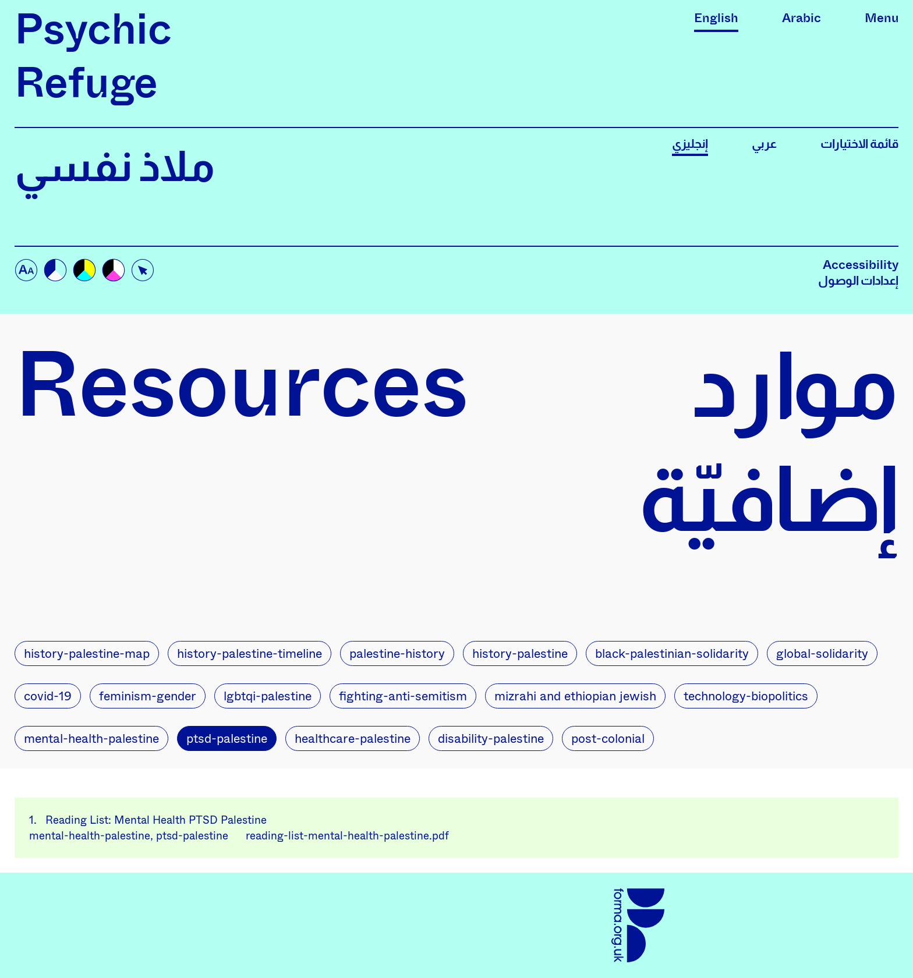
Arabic (801, 18)
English (716, 18)
